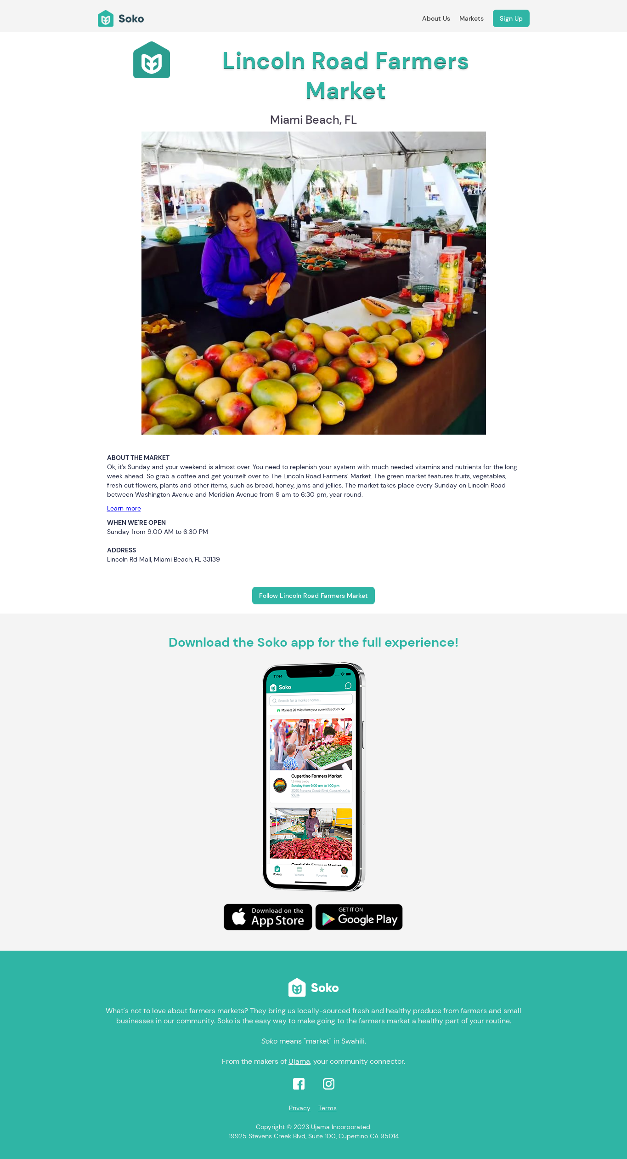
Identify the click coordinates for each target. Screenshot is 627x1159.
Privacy (300, 1108)
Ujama (299, 1061)
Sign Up (511, 18)
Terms (327, 1108)
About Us (436, 18)
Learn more (124, 508)
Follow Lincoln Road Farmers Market (313, 595)
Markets (471, 18)
